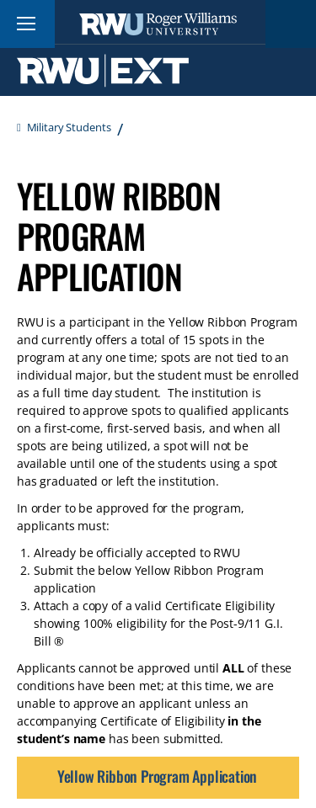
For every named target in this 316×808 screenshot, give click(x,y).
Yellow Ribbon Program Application (157, 776)
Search (290, 24)
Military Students (69, 127)
